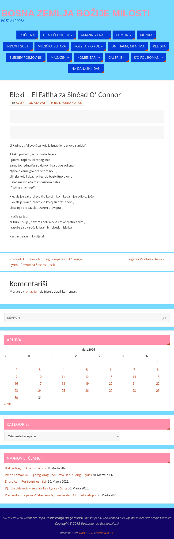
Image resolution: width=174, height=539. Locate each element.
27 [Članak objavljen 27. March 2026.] (110, 390)
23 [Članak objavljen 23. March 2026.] (16, 390)
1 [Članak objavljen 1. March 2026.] (158, 363)
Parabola (86, 533)
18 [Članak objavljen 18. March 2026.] (63, 383)
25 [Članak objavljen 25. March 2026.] (63, 390)
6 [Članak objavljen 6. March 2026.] (110, 370)
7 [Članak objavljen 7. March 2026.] (134, 370)
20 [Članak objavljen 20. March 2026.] (110, 383)
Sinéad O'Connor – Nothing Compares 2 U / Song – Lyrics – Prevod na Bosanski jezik (46, 262)
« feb (7, 404)
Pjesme (55, 102)
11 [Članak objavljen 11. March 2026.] (63, 377)
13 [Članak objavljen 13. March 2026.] (110, 377)
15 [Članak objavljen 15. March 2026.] (157, 377)
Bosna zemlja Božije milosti (75, 13)
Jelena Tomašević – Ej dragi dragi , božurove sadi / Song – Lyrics (48, 475)
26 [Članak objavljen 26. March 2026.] (87, 390)
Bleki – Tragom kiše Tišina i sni (25, 468)
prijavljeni (32, 291)
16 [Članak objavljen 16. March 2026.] (16, 383)
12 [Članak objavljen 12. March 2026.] (87, 377)
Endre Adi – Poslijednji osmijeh (26, 481)
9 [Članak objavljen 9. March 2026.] (16, 377)
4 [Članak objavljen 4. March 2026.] (63, 370)
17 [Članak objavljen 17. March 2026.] (40, 383)
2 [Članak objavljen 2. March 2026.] (16, 370)
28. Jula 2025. (37, 102)
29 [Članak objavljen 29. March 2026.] (157, 390)
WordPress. (105, 533)
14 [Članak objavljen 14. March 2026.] (134, 377)
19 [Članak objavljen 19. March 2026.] (87, 383)
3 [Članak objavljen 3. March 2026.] (40, 370)
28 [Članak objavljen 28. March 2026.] (134, 390)
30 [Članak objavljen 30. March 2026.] (16, 398)
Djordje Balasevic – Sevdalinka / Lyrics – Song (36, 488)
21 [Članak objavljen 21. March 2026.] (134, 383)
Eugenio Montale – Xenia (146, 259)
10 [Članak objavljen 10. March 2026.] (40, 377)
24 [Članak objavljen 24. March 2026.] (40, 390)
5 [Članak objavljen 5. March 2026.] (87, 370)
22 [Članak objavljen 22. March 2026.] (157, 383)
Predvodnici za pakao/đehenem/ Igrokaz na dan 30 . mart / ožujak (50, 495)
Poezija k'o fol (71, 102)
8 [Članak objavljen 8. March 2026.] (158, 370)
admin (20, 102)
